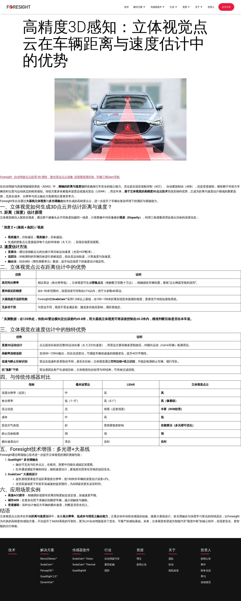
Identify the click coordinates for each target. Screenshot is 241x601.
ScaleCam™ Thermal (83, 564)
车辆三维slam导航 (108, 177)
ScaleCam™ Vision (82, 558)
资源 (185, 6)
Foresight (6, 177)
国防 (107, 570)
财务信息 (206, 570)
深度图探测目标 (84, 177)
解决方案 (136, 6)
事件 (203, 564)
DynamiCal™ (47, 582)
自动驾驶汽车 (112, 558)
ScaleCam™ (46, 564)
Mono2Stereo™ (48, 558)
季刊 (203, 576)
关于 (198, 6)
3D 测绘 (42, 177)
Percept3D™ (47, 570)
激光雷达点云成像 (61, 177)
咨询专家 (226, 6)
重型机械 (109, 564)
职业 (171, 564)
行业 (172, 6)
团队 (171, 558)
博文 (139, 558)
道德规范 (206, 582)
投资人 (210, 6)
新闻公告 (142, 564)
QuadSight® (79, 570)
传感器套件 (155, 6)
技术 (123, 6)
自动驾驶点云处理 (25, 177)
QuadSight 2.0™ (49, 576)
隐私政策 (174, 570)
